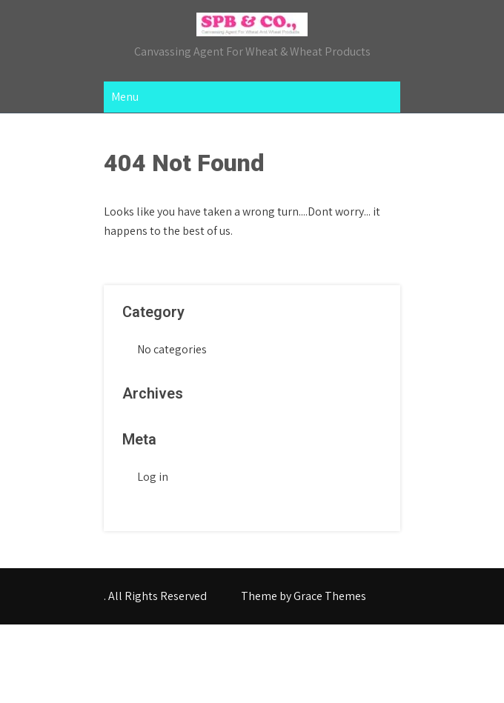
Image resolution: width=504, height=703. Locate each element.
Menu (125, 96)
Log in (152, 476)
